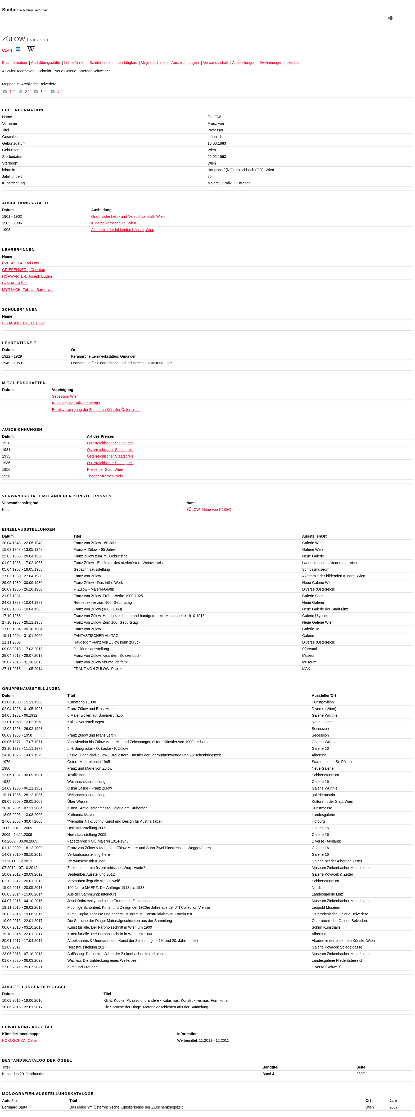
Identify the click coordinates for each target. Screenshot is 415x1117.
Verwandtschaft (215, 62)
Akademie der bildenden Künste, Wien (122, 230)
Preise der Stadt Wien (105, 469)
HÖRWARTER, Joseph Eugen (27, 276)
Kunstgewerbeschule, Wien (113, 223)
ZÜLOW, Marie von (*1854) (209, 509)
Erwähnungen (270, 62)
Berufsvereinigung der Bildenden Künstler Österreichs (96, 409)
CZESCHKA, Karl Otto (20, 263)
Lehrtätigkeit (127, 62)
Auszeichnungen (185, 62)
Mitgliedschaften (154, 62)
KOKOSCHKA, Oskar (20, 1040)
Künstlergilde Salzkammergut (76, 403)
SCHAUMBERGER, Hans (23, 323)
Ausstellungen (243, 62)
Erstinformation (14, 62)
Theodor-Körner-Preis (105, 476)
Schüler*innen (100, 62)
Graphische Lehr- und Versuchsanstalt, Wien (128, 216)
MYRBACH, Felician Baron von (27, 289)
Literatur (293, 62)
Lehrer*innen (74, 62)
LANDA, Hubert (15, 283)
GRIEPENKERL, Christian (23, 270)
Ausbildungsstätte (45, 62)
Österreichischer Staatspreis (110, 443)
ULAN (7, 50)
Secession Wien (65, 396)
